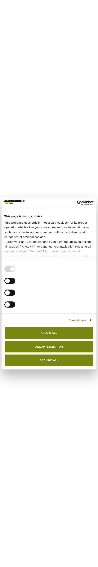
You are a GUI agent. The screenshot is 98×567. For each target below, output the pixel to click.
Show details (77, 320)
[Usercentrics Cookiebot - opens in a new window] (77, 202)
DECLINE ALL (49, 360)
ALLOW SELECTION (49, 346)
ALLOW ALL (49, 332)
